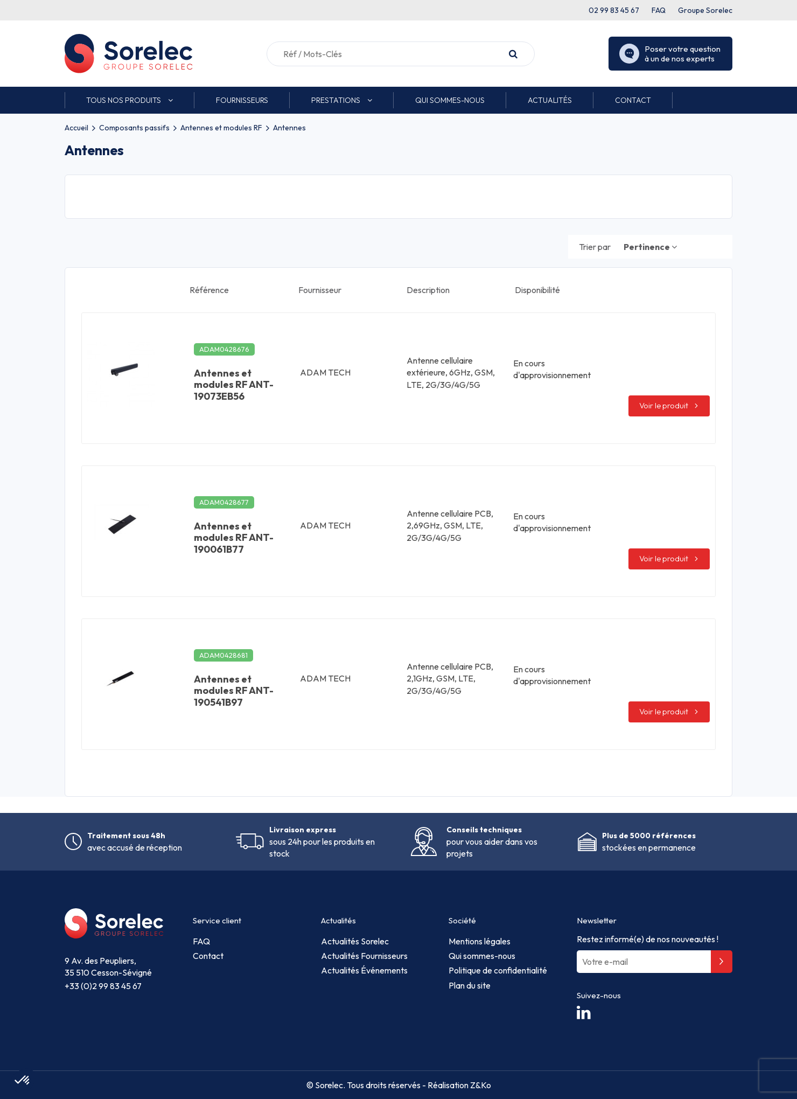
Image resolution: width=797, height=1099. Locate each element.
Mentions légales (480, 941)
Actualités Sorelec (355, 941)
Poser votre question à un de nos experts (670, 54)
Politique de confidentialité (498, 970)
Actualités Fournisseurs (364, 955)
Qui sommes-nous (482, 955)
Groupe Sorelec (705, 10)
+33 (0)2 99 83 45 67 (103, 985)
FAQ (659, 10)
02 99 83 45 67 (614, 10)
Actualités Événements (364, 970)
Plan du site (470, 985)
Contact (208, 955)
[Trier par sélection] (650, 247)
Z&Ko (480, 1085)
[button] (129, 100)
